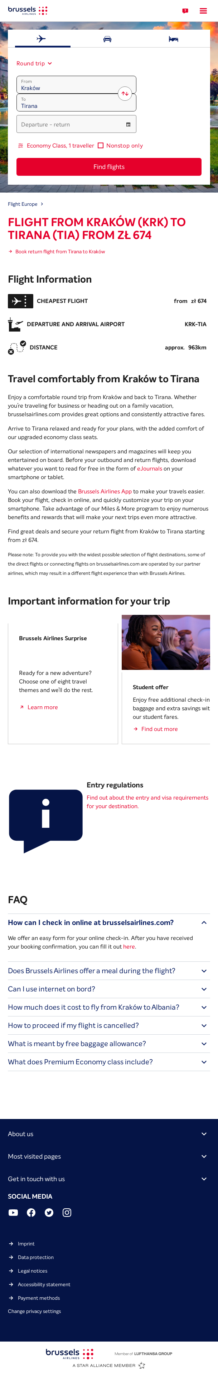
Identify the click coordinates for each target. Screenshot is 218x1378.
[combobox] (31, 63)
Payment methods (39, 1298)
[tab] (43, 39)
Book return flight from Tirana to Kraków (60, 251)
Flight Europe (23, 204)
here (129, 946)
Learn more (43, 707)
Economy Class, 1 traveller (60, 145)
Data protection (36, 1257)
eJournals (149, 468)
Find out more (159, 728)
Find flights (109, 167)
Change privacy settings (34, 1311)
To (23, 99)
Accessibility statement (44, 1284)
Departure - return (45, 124)
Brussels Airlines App (105, 491)
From (26, 81)
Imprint (26, 1243)
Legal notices (32, 1271)
